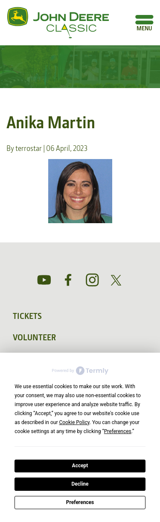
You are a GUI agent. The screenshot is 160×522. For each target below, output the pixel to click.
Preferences (80, 502)
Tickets (27, 316)
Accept (80, 466)
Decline (79, 484)
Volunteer (34, 337)
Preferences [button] (117, 431)
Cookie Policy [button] (74, 422)
